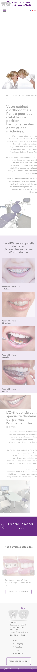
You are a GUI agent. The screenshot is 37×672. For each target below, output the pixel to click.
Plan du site (19, 655)
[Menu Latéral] (4, 11)
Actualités (18, 649)
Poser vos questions (18, 663)
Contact (17, 652)
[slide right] (32, 575)
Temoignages (19, 645)
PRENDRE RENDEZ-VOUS (17, 55)
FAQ (16, 642)
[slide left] (4, 575)
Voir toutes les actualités (19, 593)
